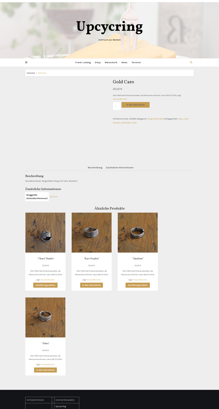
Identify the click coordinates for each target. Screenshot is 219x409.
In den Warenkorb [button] (87, 282)
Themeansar (139, 404)
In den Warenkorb (135, 104)
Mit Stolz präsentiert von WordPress (92, 404)
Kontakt (30, 328)
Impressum (32, 348)
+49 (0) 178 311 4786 (66, 358)
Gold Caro (42, 73)
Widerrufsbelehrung (37, 352)
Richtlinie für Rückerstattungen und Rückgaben (38, 360)
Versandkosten (120, 99)
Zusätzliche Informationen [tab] (120, 167)
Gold (134, 122)
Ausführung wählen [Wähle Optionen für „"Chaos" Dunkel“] (44, 282)
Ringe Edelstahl (155, 118)
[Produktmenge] (117, 106)
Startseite (31, 73)
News (125, 62)
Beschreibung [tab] (95, 167)
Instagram (60, 374)
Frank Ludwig (83, 62)
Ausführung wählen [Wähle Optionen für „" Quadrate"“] (131, 282)
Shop (98, 62)
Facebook (60, 370)
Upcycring (109, 27)
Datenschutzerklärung (38, 344)
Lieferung (31, 332)
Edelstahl (126, 122)
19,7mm (54, 196)
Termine (136, 62)
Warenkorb (111, 62)
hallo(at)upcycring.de (67, 362)
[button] (26, 62)
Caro (180, 118)
